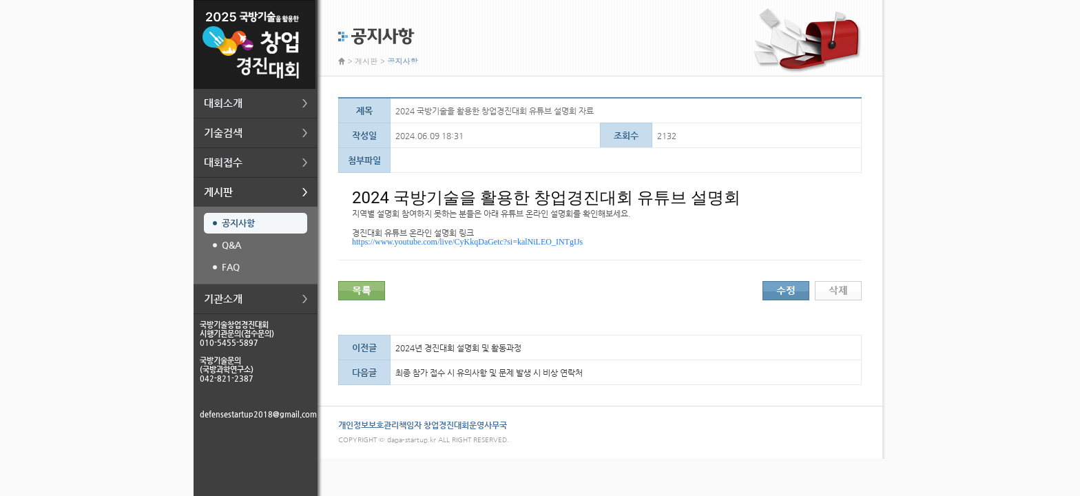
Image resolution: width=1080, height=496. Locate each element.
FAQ (231, 267)
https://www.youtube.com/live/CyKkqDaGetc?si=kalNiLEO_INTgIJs (467, 242)
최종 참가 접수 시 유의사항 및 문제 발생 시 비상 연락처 (489, 373)
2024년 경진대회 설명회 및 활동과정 (458, 348)
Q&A (231, 245)
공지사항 (238, 223)
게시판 (366, 61)
